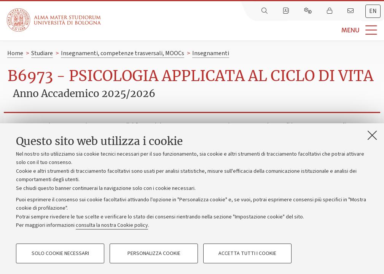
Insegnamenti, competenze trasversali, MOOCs (122, 53)
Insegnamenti (210, 53)
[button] (242, 30)
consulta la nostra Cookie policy (112, 225)
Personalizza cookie (153, 253)
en (373, 11)
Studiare (42, 53)
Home (15, 53)
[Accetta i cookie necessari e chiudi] (372, 135)
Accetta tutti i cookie (247, 253)
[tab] (373, 11)
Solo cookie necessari (60, 253)
